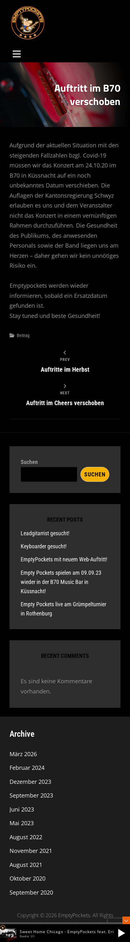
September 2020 (31, 892)
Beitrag (23, 335)
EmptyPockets (74, 915)
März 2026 (23, 754)
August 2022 (26, 837)
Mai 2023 (22, 823)
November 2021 (31, 850)
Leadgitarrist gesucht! (45, 533)
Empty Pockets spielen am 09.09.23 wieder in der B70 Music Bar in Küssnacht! (61, 581)
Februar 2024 (27, 767)
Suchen (29, 462)
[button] (121, 933)
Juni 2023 (22, 809)
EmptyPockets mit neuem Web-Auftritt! (64, 559)
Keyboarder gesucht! (43, 546)
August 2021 (26, 864)
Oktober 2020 (27, 878)
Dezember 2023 (30, 781)
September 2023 (31, 795)
